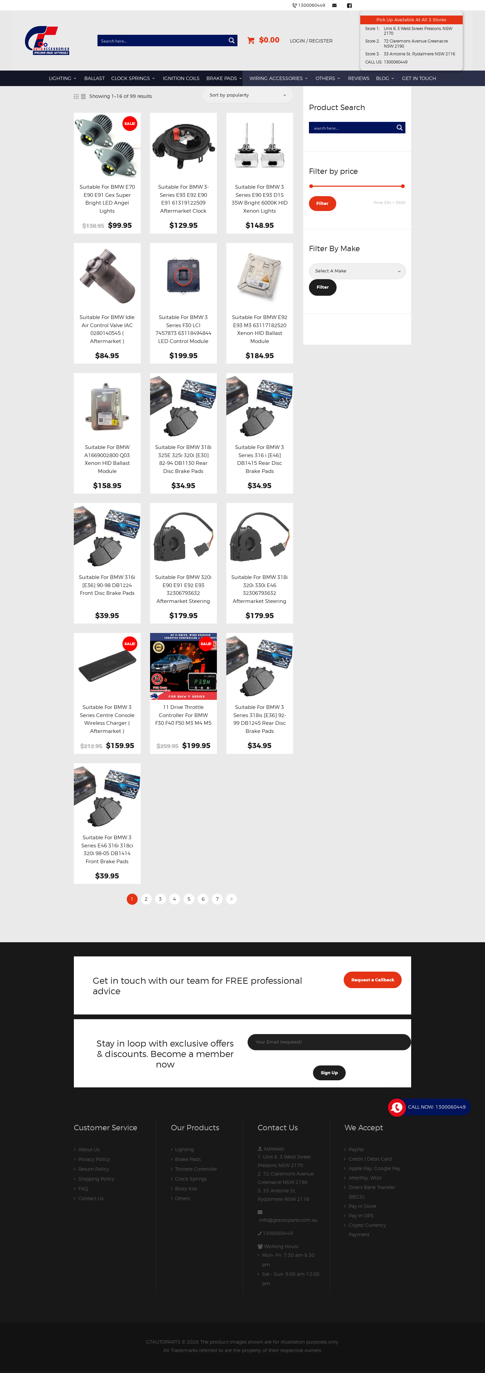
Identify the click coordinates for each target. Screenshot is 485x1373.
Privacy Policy (94, 1159)
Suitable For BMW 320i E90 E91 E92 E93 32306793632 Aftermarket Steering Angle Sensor (183, 593)
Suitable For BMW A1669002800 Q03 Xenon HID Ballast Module (107, 459)
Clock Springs (191, 1178)
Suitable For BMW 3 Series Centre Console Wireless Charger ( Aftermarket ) (107, 719)
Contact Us (91, 1196)
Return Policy (93, 1168)
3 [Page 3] (160, 899)
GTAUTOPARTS (163, 1339)
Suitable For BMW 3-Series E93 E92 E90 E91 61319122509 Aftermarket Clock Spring (183, 203)
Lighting (184, 1149)
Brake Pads (188, 1159)
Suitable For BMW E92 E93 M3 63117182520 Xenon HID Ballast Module (259, 329)
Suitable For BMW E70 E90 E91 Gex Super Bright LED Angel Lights (107, 199)
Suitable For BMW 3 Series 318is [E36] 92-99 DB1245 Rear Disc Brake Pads (259, 719)
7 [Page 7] (217, 899)
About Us (88, 1149)
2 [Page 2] (146, 899)
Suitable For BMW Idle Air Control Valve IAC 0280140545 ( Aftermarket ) (107, 329)
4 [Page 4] (174, 899)
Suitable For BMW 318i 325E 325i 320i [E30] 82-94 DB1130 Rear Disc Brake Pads (183, 459)
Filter (322, 203)
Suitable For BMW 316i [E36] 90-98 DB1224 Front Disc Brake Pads (107, 585)
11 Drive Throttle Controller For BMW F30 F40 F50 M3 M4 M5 (183, 715)
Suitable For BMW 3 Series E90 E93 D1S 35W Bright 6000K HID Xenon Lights (260, 199)
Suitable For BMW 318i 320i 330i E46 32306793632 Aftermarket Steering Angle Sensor (259, 593)
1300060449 (278, 1231)
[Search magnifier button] (231, 41)
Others (182, 1196)
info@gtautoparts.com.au (288, 1218)
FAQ (83, 1187)
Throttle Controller (196, 1168)
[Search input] (162, 41)
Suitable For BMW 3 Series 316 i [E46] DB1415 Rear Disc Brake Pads (259, 459)
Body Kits (186, 1187)
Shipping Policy (96, 1178)
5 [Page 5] (189, 899)
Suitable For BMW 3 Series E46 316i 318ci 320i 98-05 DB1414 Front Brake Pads (107, 849)
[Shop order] (247, 95)
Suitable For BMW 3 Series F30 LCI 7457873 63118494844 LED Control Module (183, 329)
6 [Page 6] (203, 899)
